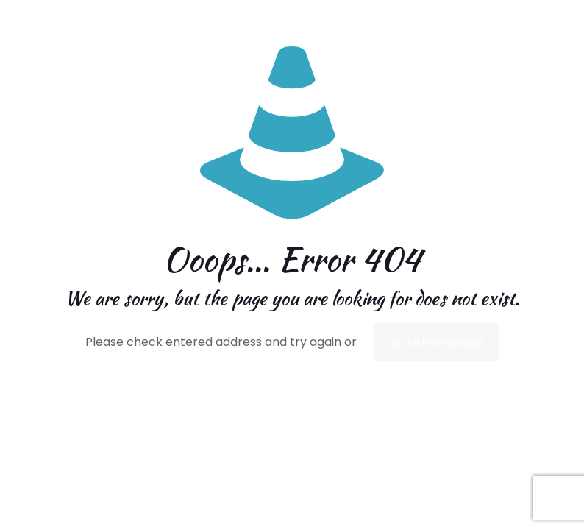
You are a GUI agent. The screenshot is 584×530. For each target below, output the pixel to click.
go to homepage (436, 342)
